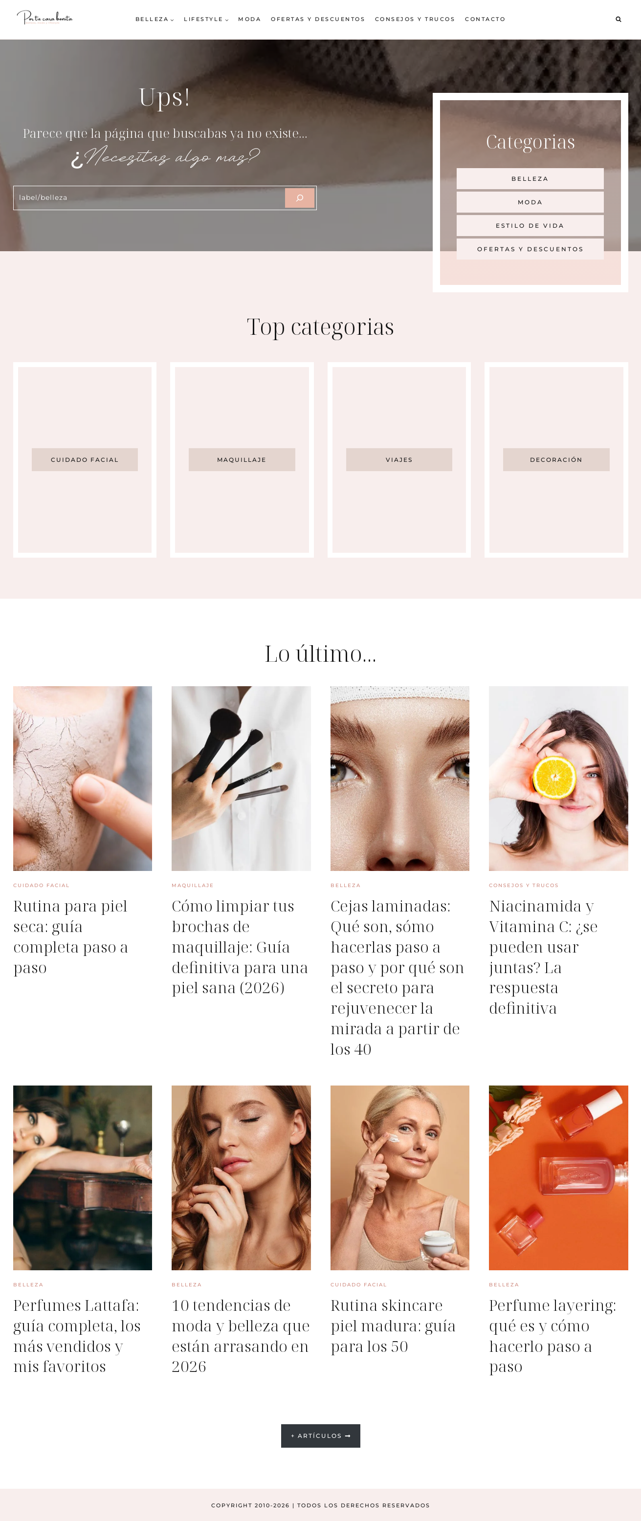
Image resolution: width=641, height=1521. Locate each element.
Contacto (485, 19)
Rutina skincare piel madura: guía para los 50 (395, 1324)
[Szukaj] (299, 198)
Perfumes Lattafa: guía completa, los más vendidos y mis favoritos (78, 1334)
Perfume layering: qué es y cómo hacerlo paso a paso (554, 1334)
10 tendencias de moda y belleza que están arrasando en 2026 (240, 1334)
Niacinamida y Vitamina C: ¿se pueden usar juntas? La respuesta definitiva (544, 956)
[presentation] (83, 778)
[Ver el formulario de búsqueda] (618, 19)
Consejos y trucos (415, 19)
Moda (249, 19)
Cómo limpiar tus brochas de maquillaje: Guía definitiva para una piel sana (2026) (234, 956)
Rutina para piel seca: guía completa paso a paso (71, 936)
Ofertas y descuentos (318, 19)
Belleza (346, 885)
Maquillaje (193, 885)
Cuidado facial (41, 885)
